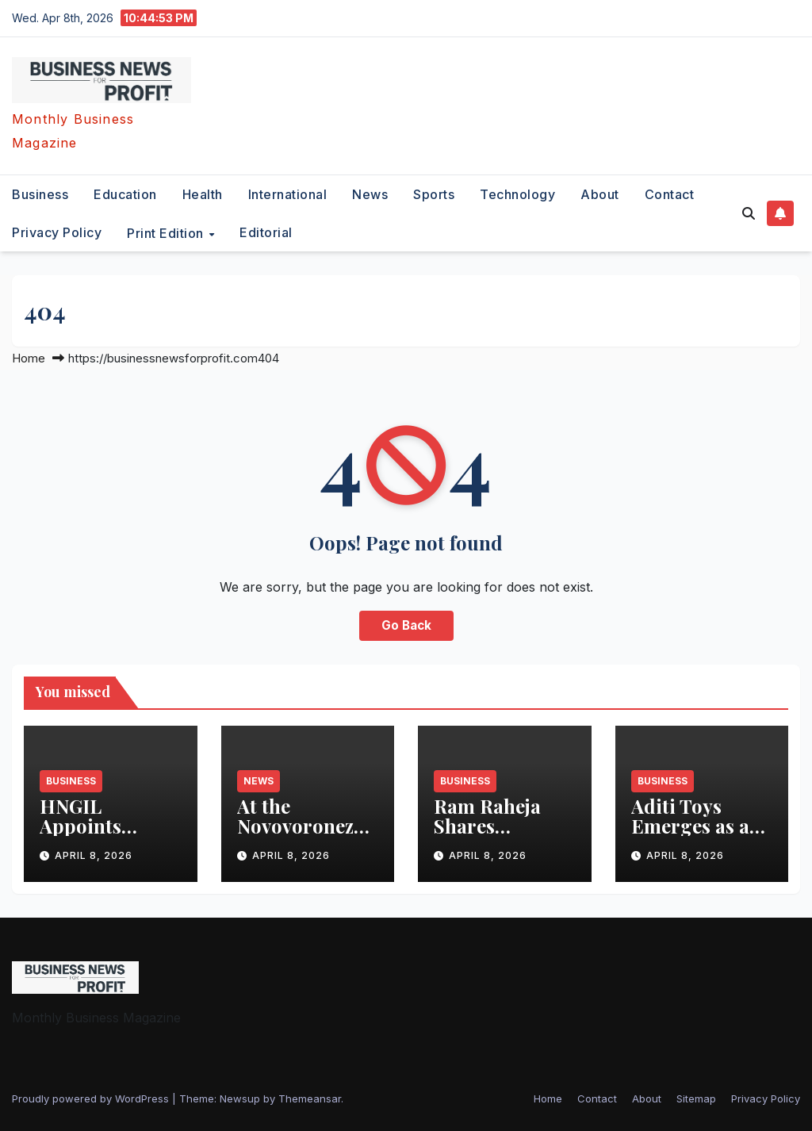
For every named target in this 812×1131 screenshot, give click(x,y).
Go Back (406, 625)
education (125, 194)
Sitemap (696, 1098)
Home (28, 358)
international (287, 194)
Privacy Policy (57, 232)
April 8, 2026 (93, 855)
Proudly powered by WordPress (92, 1098)
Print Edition (167, 232)
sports (433, 194)
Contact (670, 194)
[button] (748, 213)
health (202, 194)
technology (517, 194)
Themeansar (309, 1098)
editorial (266, 232)
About (599, 194)
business (40, 194)
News (370, 194)
